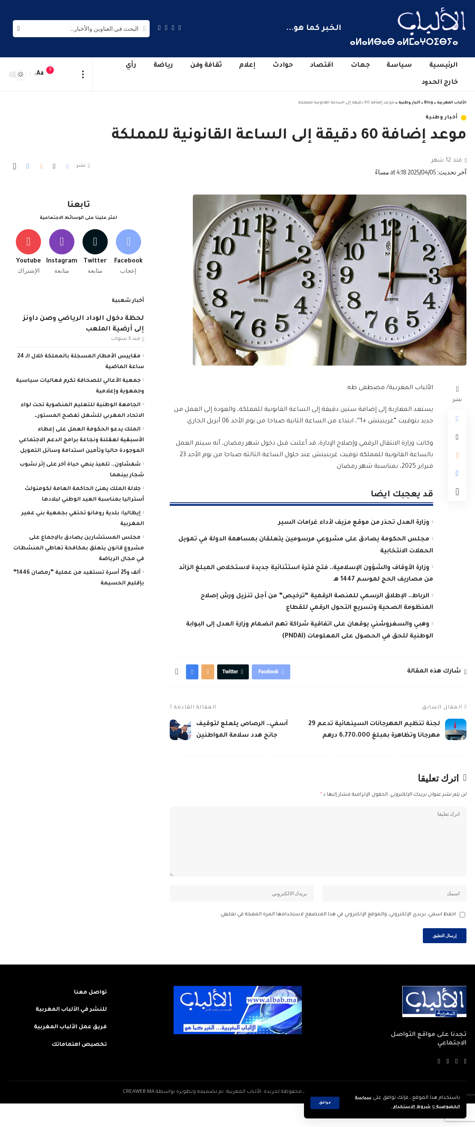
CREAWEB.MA (138, 1115)
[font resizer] (40, 74)
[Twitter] (173, 27)
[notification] (54, 74)
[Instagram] (159, 27)
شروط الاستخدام (403, 1107)
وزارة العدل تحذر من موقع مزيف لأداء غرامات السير (353, 522)
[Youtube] (28, 247)
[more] (83, 74)
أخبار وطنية (441, 118)
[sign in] (67, 74)
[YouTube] (166, 27)
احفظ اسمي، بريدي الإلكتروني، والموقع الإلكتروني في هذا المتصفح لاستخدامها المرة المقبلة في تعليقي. (337, 935)
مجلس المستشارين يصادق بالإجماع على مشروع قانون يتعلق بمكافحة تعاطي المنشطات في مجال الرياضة (78, 545)
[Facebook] (180, 27)
